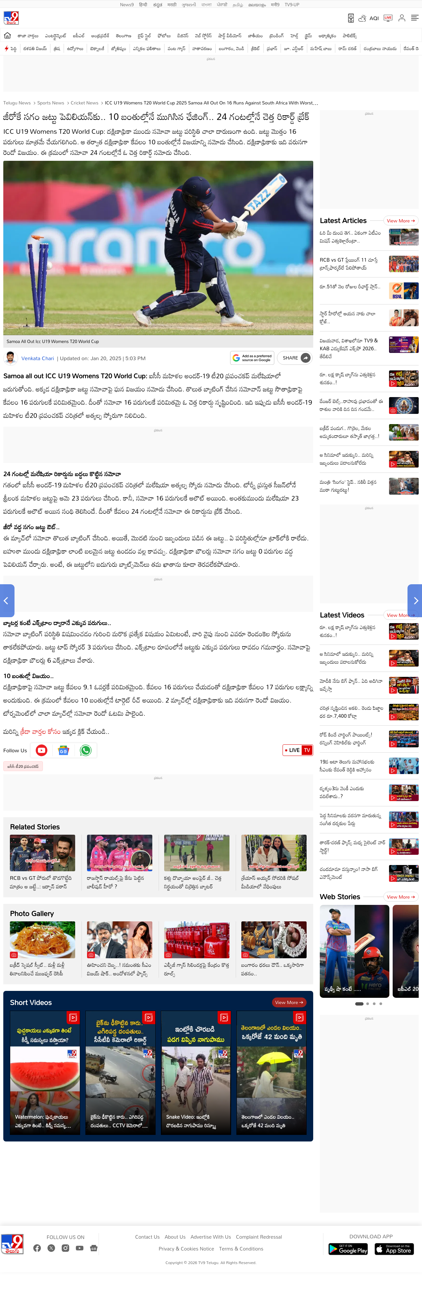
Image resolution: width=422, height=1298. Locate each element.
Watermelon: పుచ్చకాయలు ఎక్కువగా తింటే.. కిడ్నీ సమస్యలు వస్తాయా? (42, 1121)
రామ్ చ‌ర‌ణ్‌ (348, 48)
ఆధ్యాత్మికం (327, 35)
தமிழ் (238, 4)
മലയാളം (257, 4)
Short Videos (31, 1002)
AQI (374, 18)
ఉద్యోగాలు (75, 48)
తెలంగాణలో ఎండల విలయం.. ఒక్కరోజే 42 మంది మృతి (268, 1121)
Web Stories (340, 896)
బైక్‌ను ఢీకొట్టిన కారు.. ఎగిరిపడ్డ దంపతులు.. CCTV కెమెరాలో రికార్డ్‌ (117, 1121)
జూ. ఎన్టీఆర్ (293, 48)
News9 (127, 4)
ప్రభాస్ (272, 48)
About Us (175, 1237)
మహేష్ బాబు (321, 48)
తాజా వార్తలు (28, 35)
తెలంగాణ (123, 35)
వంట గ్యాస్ (177, 48)
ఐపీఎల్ (79, 35)
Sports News (50, 102)
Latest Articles (343, 220)
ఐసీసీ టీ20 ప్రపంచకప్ (23, 766)
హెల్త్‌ (294, 35)
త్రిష (57, 48)
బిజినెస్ (183, 35)
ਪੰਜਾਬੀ (222, 4)
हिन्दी (143, 4)
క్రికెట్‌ (255, 48)
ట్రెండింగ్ (277, 35)
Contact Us (147, 1237)
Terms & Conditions (241, 1249)
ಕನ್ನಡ (157, 4)
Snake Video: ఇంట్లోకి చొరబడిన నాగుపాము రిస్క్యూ (191, 1121)
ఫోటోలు (164, 35)
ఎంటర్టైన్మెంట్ (56, 35)
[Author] (10, 358)
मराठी (171, 4)
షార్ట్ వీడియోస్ (230, 35)
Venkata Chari (37, 358)
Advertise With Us (211, 1237)
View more (289, 1002)
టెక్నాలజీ (97, 48)
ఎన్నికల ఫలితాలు (147, 48)
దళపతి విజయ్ (35, 48)
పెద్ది (14, 48)
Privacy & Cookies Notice (186, 1249)
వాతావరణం (202, 48)
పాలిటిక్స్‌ (350, 35)
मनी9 (275, 4)
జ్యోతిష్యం (118, 48)
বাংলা (206, 4)
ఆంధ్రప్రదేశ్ (100, 35)
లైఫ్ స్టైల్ (144, 35)
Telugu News (17, 102)
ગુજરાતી (189, 4)
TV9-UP (292, 4)
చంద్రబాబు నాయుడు (380, 48)
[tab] (359, 1003)
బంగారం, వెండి (231, 48)
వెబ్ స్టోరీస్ (203, 35)
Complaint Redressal (259, 1237)
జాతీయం (255, 35)
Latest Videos (342, 615)
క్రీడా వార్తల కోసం (40, 731)
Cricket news (84, 102)
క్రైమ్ (308, 35)
